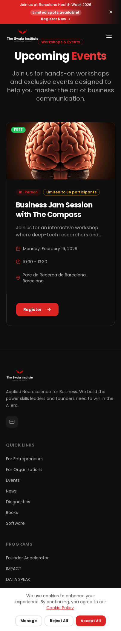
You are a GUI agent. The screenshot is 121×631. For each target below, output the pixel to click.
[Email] (12, 422)
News (11, 491)
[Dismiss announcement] (111, 11)
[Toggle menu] (109, 36)
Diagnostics (18, 502)
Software (15, 523)
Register (37, 310)
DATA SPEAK (18, 579)
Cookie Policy (60, 608)
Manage (29, 620)
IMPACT (14, 569)
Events (13, 480)
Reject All (59, 620)
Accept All (91, 620)
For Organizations (24, 470)
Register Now (56, 18)
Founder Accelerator (27, 558)
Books (12, 512)
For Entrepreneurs (24, 459)
